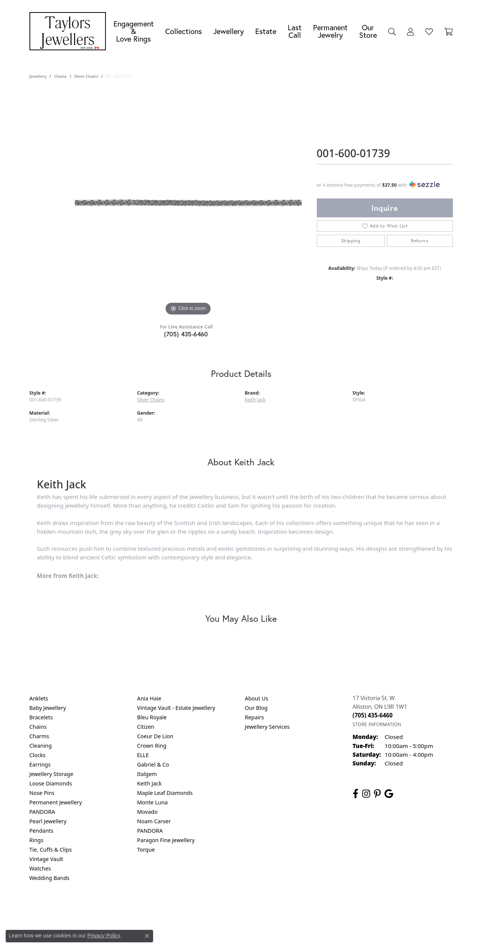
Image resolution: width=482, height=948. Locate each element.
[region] (188, 204)
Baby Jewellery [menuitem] (47, 707)
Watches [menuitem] (40, 868)
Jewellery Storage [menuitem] (51, 774)
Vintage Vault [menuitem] (46, 859)
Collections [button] (183, 31)
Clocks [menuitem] (37, 755)
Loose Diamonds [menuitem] (50, 783)
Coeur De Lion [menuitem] (155, 736)
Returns (419, 240)
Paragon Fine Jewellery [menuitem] (166, 840)
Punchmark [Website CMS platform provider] (254, 933)
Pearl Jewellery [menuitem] (48, 821)
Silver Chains (86, 76)
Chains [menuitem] (38, 726)
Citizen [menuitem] (146, 726)
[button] (392, 31)
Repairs (254, 717)
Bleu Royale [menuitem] (152, 717)
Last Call (295, 31)
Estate (265, 31)
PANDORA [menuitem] (42, 811)
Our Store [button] (368, 31)
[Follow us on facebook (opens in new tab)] (355, 793)
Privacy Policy (203, 908)
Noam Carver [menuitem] (154, 821)
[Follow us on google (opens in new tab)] (388, 793)
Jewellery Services (267, 726)
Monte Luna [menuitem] (152, 802)
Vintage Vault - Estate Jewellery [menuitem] (176, 707)
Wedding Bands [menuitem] (49, 877)
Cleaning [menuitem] (40, 745)
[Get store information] (377, 724)
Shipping (350, 240)
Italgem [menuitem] (147, 774)
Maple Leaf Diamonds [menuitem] (165, 792)
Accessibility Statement (304, 908)
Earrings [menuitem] (40, 764)
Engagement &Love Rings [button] (133, 31)
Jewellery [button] (228, 31)
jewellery (38, 76)
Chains (60, 76)
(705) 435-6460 (186, 334)
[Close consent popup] (147, 936)
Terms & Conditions (249, 908)
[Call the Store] (373, 715)
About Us (256, 698)
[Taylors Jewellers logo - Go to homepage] (69, 31)
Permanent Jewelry (330, 31)
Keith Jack (255, 400)
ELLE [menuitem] (143, 755)
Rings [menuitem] (36, 840)
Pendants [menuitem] (41, 830)
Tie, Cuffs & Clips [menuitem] (50, 849)
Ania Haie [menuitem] (149, 698)
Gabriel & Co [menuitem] (153, 764)
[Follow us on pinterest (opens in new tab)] (377, 793)
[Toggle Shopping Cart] (448, 31)
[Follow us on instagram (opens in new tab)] (366, 793)
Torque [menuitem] (146, 849)
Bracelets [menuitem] (41, 717)
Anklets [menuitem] (38, 698)
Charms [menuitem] (39, 736)
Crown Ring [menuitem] (152, 745)
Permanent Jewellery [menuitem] (55, 802)
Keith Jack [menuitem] (149, 783)
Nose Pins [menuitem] (42, 792)
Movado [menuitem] (147, 811)
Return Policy (166, 908)
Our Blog (256, 707)
